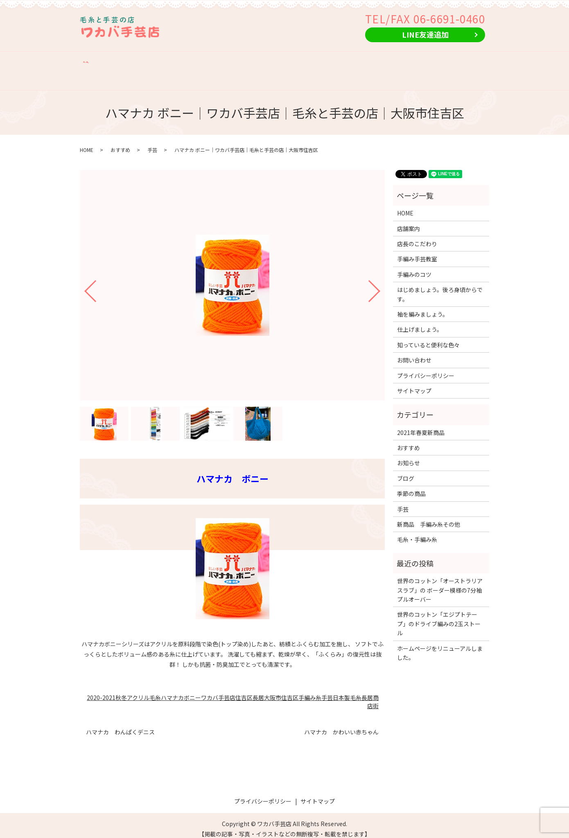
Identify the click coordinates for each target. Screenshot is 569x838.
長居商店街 (370, 694)
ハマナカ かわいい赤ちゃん (341, 725)
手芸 (152, 142)
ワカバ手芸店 (218, 690)
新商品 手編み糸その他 (343, 60)
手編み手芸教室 (226, 60)
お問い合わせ (104, 73)
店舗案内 (126, 60)
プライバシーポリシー (425, 368)
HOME (94, 60)
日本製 (341, 690)
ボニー (192, 690)
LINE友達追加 (425, 34)
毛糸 (355, 690)
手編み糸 (309, 690)
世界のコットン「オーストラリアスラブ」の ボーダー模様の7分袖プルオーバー (440, 583)
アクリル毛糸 (144, 690)
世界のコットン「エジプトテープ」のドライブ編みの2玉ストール (439, 616)
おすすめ (401, 60)
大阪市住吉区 (281, 690)
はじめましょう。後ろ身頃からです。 (440, 287)
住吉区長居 (249, 690)
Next (381, 281)
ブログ (405, 471)
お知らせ (408, 456)
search (138, 73)
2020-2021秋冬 (107, 690)
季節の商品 (440, 60)
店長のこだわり (171, 60)
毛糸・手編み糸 (417, 532)
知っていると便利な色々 (428, 337)
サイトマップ (414, 383)
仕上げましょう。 (420, 322)
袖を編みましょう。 (422, 307)
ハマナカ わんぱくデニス (120, 725)
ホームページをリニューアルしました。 (440, 645)
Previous (83, 281)
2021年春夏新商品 (421, 425)
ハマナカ (172, 690)
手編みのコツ (278, 60)
